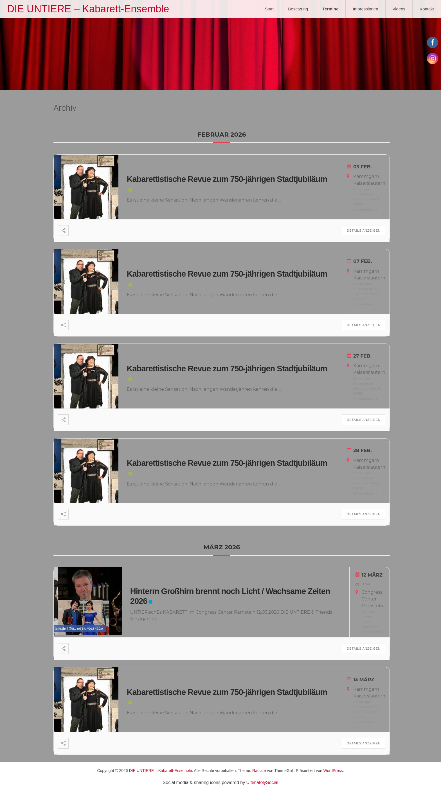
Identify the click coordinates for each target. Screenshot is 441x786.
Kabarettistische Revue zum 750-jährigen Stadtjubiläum (227, 179)
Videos (399, 8)
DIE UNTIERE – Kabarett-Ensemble (88, 9)
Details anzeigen (364, 230)
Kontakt (427, 8)
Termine (330, 8)
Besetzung (298, 8)
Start (269, 8)
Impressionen (365, 8)
